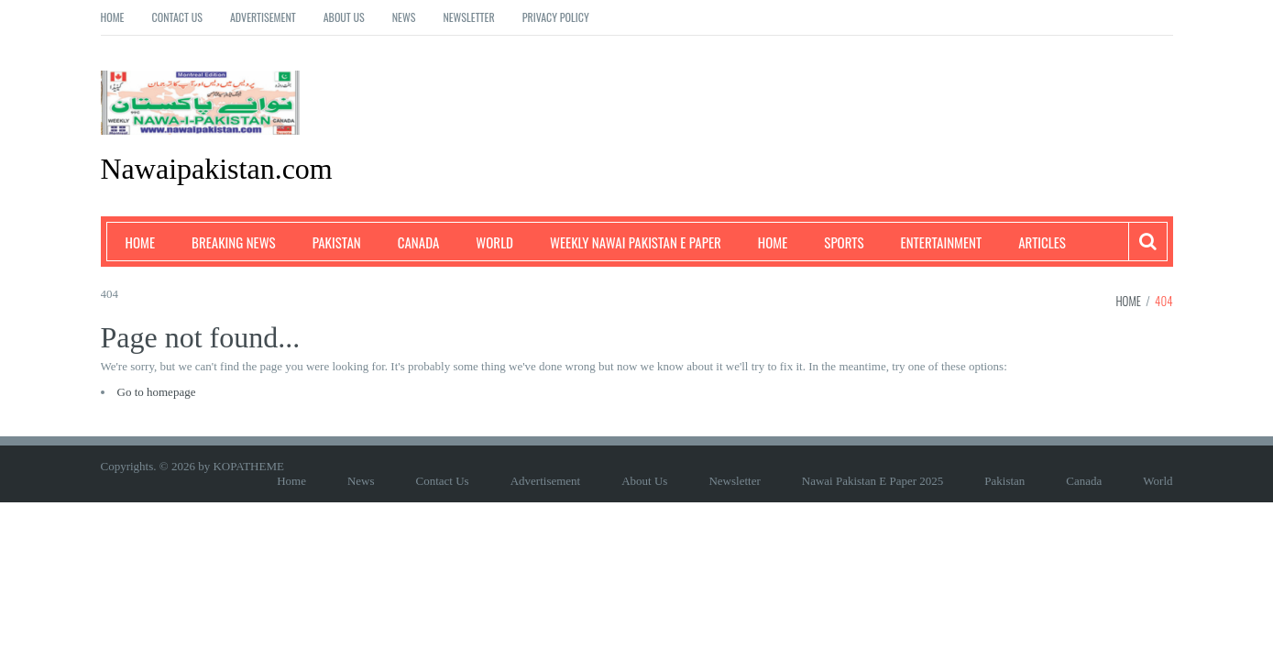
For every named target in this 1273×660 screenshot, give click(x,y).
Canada (419, 242)
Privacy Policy (555, 17)
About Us (344, 17)
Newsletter (468, 17)
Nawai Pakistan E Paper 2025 (873, 481)
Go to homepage (156, 392)
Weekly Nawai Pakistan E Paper (635, 242)
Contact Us (177, 17)
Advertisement (263, 17)
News (404, 17)
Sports (843, 242)
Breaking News (234, 242)
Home (113, 17)
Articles (1042, 242)
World (494, 242)
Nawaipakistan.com (217, 168)
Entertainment (941, 242)
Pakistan (337, 242)
